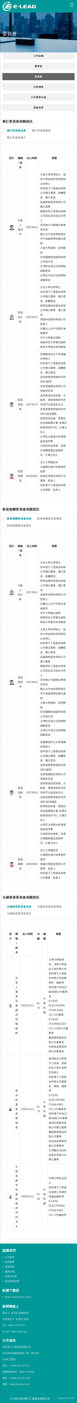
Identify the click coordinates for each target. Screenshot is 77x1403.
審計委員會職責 (41, 130)
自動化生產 (11, 1276)
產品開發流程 (12, 1281)
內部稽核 (38, 87)
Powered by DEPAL (66, 1398)
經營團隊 (10, 1262)
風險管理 (38, 107)
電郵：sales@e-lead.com (15, 1384)
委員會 (38, 76)
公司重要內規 (38, 97)
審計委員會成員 (16, 130)
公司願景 (10, 1257)
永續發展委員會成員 (19, 906)
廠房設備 (10, 1271)
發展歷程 (10, 1266)
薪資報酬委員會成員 (19, 518)
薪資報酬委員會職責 (49, 518)
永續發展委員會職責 (49, 906)
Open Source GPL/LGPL (18, 1297)
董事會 (38, 66)
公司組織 (38, 56)
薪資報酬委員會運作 (19, 525)
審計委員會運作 (16, 137)
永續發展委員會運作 (19, 913)
